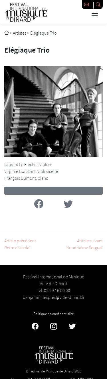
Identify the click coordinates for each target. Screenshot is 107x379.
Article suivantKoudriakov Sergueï (84, 244)
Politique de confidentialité (53, 313)
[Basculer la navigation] (94, 15)
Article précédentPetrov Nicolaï (20, 244)
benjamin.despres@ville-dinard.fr (53, 297)
